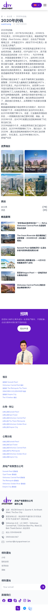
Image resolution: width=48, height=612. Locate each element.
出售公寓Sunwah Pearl (11, 412)
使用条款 (5, 566)
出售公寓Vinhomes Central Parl (14, 418)
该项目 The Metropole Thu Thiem (15, 388)
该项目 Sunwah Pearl (11, 193)
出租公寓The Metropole (11, 451)
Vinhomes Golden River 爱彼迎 (14, 484)
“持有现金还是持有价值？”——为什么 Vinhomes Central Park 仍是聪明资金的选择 (32, 225)
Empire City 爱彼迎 (9, 487)
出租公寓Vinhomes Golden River (15, 454)
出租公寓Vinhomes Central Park (14, 448)
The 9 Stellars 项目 (10, 397)
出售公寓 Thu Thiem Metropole (14, 421)
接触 (3, 570)
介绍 (3, 557)
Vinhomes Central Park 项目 (13, 385)
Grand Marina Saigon (12, 170)
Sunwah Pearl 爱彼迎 (10, 471)
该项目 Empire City (9, 394)
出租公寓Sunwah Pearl (11, 442)
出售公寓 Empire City (10, 427)
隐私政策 (5, 561)
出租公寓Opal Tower (10, 445)
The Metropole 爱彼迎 (11, 481)
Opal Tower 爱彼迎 (10, 474)
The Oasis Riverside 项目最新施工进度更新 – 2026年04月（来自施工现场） (32, 238)
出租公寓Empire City (10, 457)
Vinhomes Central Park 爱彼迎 (14, 477)
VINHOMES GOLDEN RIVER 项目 (14, 391)
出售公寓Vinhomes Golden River (15, 424)
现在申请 (24, 328)
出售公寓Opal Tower (10, 415)
